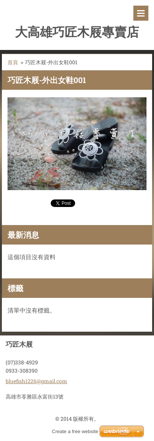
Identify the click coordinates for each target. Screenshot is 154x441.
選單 (140, 13)
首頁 (13, 62)
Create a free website (75, 431)
